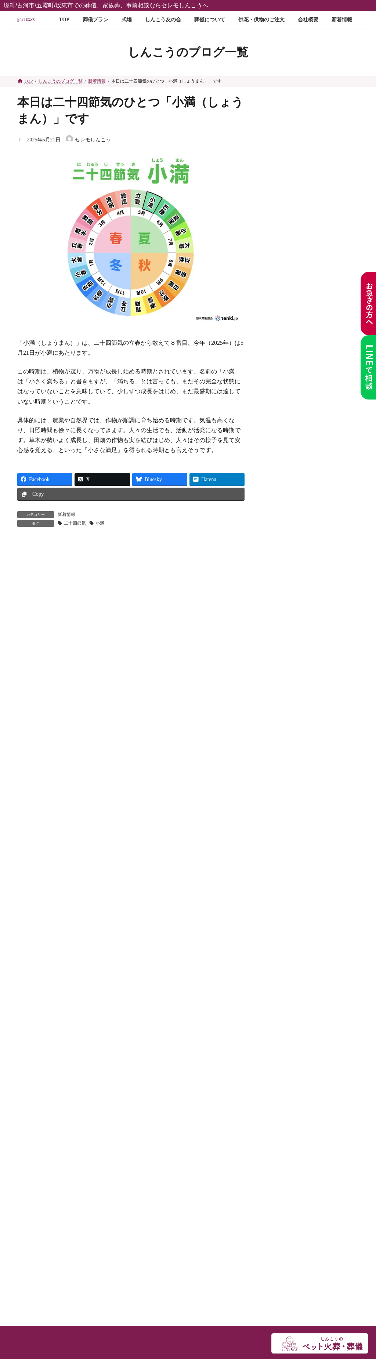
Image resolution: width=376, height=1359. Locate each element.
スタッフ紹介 (41, 1083)
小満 (99, 523)
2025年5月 (280, 746)
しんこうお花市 (327, 213)
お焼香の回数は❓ (330, 180)
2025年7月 (280, 716)
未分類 (276, 511)
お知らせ (284, 526)
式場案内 (35, 926)
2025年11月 (281, 654)
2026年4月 (280, 578)
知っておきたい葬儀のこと (299, 542)
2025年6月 (280, 731)
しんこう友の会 (44, 955)
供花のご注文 (41, 1040)
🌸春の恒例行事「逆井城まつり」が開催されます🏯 (329, 359)
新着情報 (66, 514)
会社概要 (35, 1054)
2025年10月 (281, 670)
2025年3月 (280, 777)
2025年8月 (280, 700)
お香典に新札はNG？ (327, 394)
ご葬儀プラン (41, 822)
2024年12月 (281, 792)
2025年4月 (280, 762)
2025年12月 (281, 639)
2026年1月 (280, 624)
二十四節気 (75, 523)
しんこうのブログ (289, 481)
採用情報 (35, 1097)
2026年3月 (280, 593)
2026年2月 (280, 609)
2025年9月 (280, 685)
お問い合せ (38, 1068)
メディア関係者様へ (50, 1111)
